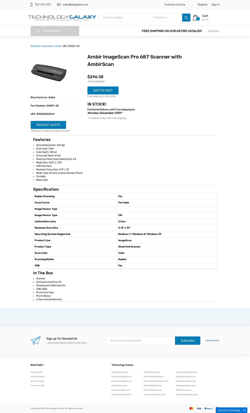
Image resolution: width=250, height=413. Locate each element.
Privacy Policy (37, 376)
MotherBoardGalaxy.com (156, 381)
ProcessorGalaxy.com (154, 394)
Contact (213, 31)
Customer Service (174, 4)
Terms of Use (38, 385)
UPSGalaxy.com (183, 390)
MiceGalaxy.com (152, 372)
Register (203, 4)
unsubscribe (212, 341)
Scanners (36, 46)
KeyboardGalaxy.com (121, 381)
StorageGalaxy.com (186, 385)
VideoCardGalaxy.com (187, 394)
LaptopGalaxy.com (120, 390)
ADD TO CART (103, 90)
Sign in (215, 4)
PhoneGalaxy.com (153, 385)
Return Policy (37, 381)
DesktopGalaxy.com (121, 376)
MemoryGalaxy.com (121, 394)
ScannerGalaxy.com (186, 376)
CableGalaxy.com (119, 372)
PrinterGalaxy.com (153, 390)
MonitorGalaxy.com (153, 376)
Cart (205, 16)
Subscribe (188, 340)
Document (48, 46)
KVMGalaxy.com (119, 385)
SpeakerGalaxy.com (186, 381)
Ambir (58, 46)
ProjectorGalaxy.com (186, 372)
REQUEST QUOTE (48, 125)
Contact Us (36, 372)
